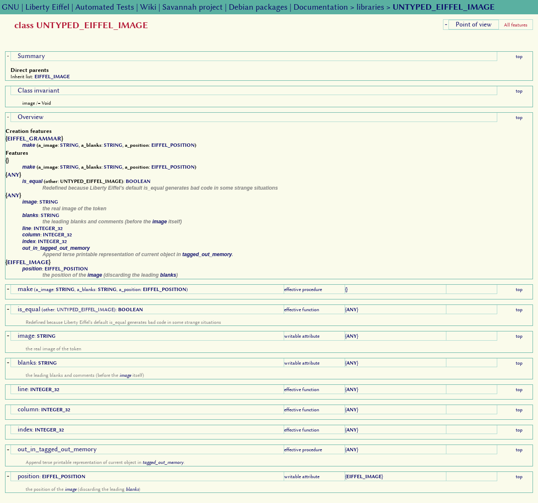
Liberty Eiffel (47, 7)
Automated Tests (104, 7)
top (519, 56)
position (32, 269)
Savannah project (192, 7)
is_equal (32, 181)
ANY (13, 174)
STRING (69, 145)
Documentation (320, 7)
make (28, 145)
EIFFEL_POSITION (173, 145)
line (26, 228)
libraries (370, 7)
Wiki (148, 7)
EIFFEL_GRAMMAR (34, 138)
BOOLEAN (138, 181)
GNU (10, 7)
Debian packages (258, 7)
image (29, 202)
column (31, 235)
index (28, 241)
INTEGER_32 (48, 228)
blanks (30, 215)
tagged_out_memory (207, 254)
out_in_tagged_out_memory (56, 248)
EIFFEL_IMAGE (52, 76)
